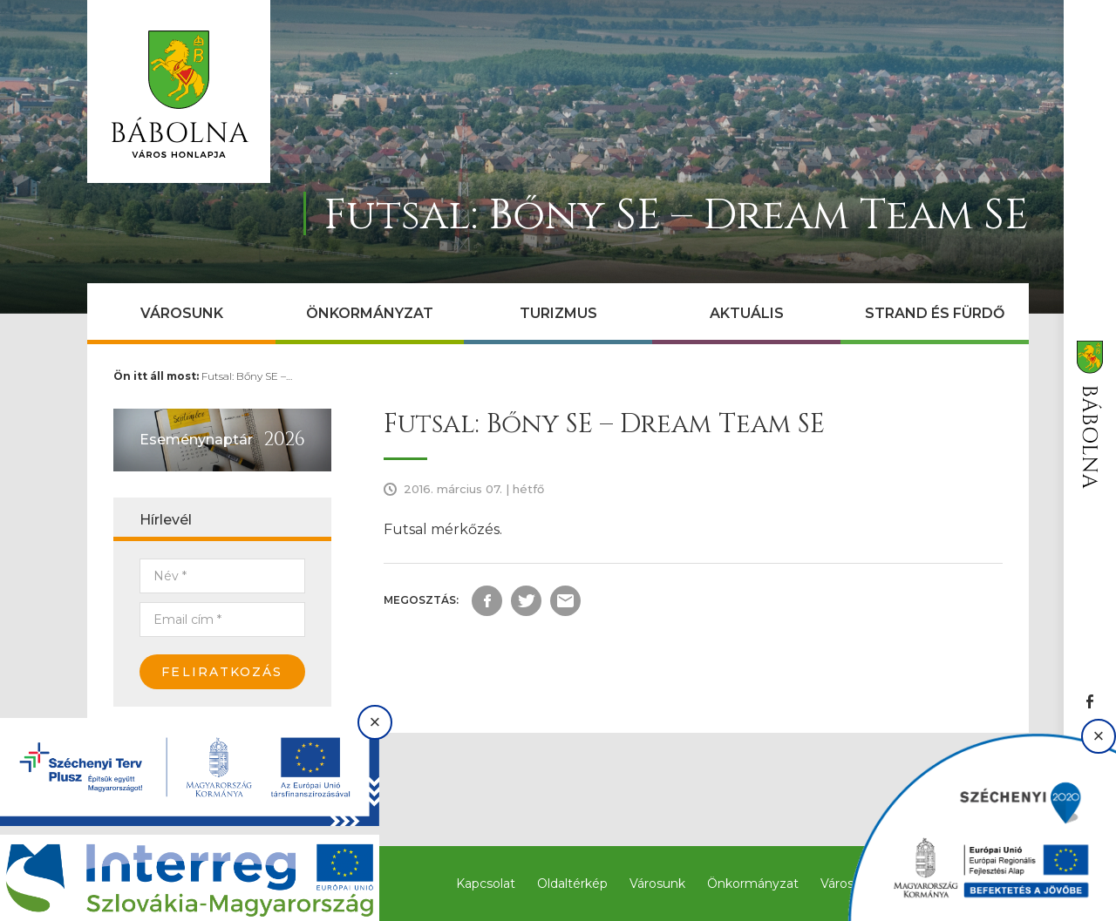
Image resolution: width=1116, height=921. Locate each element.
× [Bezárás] (375, 722)
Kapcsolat (485, 883)
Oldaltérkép (572, 883)
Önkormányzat (369, 313)
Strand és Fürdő (934, 313)
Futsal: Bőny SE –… (246, 376)
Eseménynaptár (196, 439)
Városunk (181, 313)
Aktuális (747, 313)
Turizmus (558, 313)
